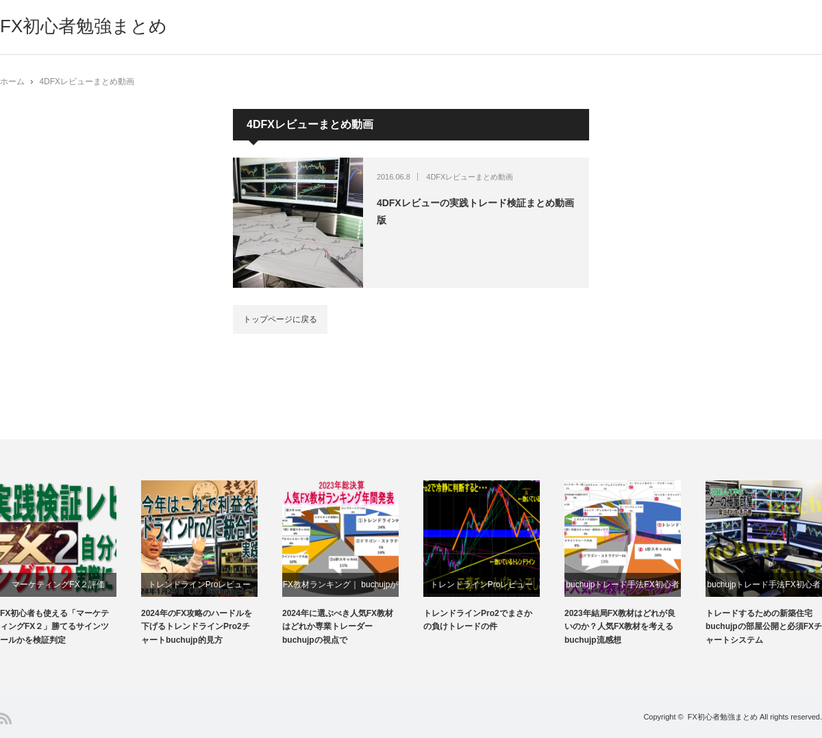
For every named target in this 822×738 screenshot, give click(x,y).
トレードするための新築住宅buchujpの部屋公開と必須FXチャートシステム (764, 626)
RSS (6, 718)
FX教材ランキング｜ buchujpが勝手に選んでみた (341, 588)
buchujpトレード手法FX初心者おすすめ (622, 588)
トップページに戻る (280, 319)
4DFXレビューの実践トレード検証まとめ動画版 (475, 211)
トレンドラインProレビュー (199, 584)
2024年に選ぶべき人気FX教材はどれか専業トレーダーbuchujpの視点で (337, 626)
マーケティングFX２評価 (58, 584)
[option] (70, 563)
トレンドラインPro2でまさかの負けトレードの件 (477, 619)
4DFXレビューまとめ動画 (86, 81)
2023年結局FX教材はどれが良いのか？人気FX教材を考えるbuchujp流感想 (619, 626)
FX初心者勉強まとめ (83, 26)
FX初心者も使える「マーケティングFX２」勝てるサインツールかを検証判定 (54, 626)
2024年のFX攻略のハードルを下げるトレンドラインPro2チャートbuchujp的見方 (196, 626)
